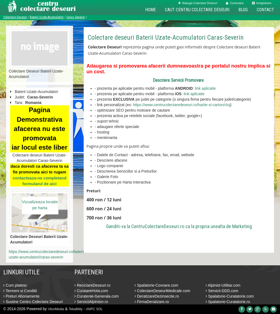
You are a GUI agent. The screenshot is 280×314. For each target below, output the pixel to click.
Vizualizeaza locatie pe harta (40, 204)
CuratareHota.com (91, 291)
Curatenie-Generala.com (96, 296)
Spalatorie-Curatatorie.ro (228, 302)
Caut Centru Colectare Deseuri (197, 9)
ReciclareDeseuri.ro (92, 285)
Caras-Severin (75, 17)
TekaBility (76, 309)
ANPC (90, 309)
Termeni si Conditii (20, 291)
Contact (265, 9)
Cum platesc (15, 285)
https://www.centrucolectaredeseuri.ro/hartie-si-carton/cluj (181, 105)
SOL (99, 309)
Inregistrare (261, 3)
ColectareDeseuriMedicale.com (162, 291)
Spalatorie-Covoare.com (156, 285)
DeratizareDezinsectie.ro (157, 296)
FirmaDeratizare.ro (152, 302)
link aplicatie (205, 88)
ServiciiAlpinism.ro (91, 302)
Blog (243, 9)
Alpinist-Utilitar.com (223, 285)
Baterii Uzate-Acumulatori (47, 17)
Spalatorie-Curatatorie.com (230, 296)
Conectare (235, 3)
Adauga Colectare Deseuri (197, 3)
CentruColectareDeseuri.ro (157, 226)
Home (150, 9)
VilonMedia (56, 309)
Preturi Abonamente (21, 296)
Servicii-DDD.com (222, 291)
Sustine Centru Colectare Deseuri (33, 302)
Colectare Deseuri (15, 17)
